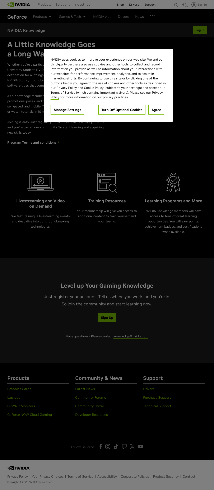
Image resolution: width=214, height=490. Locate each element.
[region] (108, 85)
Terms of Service (63, 92)
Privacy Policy (66, 88)
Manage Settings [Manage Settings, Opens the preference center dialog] (67, 110)
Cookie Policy (94, 88)
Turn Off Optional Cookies (121, 110)
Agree (156, 110)
